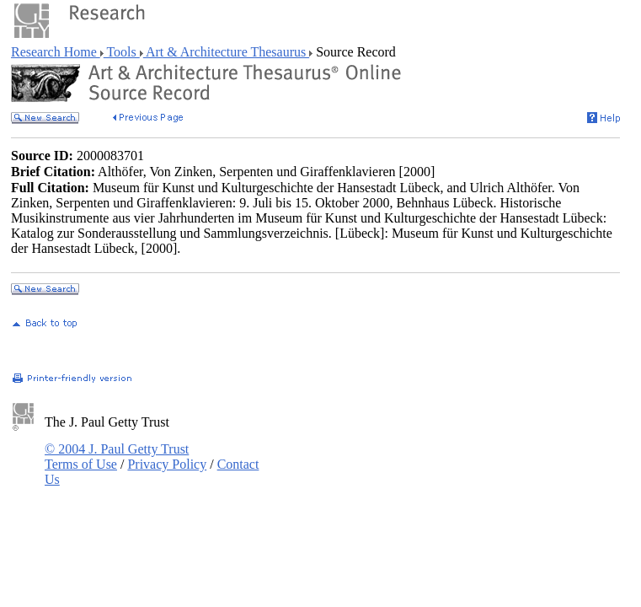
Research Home (55, 52)
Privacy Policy (166, 464)
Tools (122, 52)
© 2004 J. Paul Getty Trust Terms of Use (117, 456)
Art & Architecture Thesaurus (226, 52)
